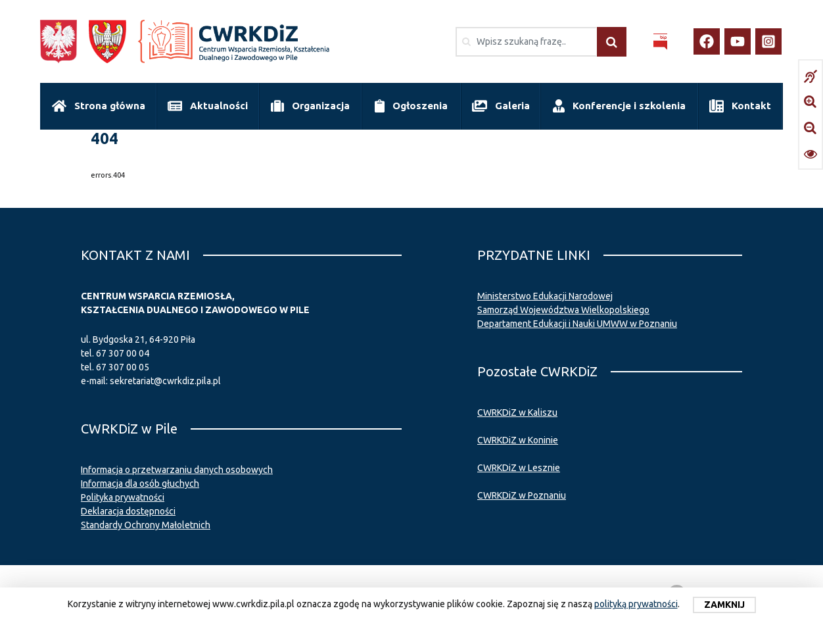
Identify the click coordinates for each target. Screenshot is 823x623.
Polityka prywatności (122, 497)
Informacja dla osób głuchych (140, 483)
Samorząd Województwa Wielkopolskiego (563, 310)
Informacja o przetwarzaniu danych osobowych (177, 469)
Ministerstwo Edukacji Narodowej (545, 296)
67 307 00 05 (122, 367)
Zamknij (724, 604)
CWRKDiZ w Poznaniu (521, 495)
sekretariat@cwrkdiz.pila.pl (165, 381)
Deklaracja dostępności (128, 511)
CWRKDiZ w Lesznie (518, 467)
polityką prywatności (636, 604)
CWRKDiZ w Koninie (517, 440)
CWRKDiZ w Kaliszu (517, 412)
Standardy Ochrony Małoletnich (145, 525)
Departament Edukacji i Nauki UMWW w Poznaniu (577, 323)
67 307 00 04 (122, 353)
